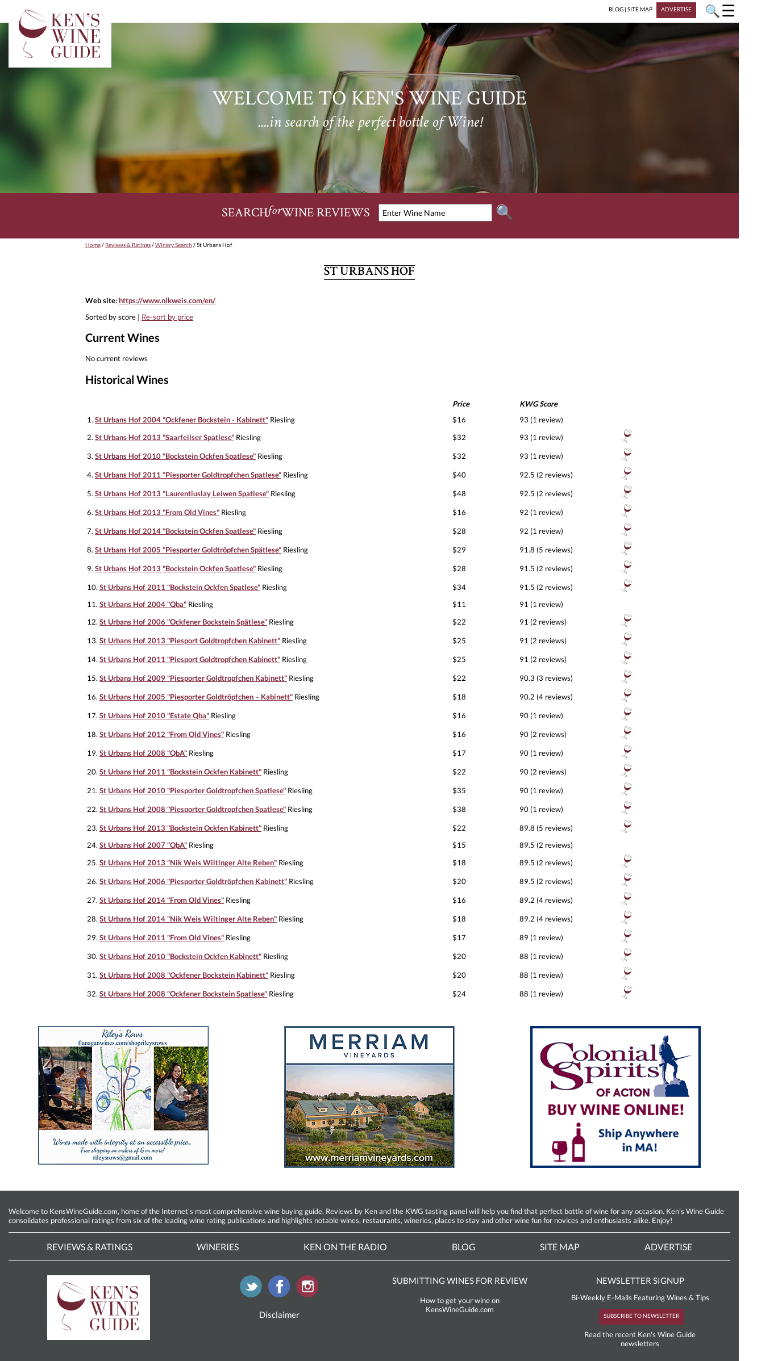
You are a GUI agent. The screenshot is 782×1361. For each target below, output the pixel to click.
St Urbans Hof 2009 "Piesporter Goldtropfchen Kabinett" (193, 677)
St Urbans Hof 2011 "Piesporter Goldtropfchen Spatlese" (188, 474)
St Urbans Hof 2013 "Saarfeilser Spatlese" (164, 437)
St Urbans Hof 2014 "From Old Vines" (161, 899)
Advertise (668, 1246)
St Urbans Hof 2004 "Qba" (142, 604)
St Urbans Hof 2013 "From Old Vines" (157, 512)
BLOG (616, 9)
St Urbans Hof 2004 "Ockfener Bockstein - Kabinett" (181, 419)
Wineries (218, 1246)
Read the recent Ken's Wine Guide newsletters (640, 1339)
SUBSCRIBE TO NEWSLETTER (641, 1315)
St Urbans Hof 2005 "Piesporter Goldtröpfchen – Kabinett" (196, 696)
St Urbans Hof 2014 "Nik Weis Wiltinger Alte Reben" (188, 918)
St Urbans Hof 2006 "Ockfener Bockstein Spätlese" (183, 621)
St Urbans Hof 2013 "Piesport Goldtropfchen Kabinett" (189, 640)
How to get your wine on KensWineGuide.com (460, 1305)
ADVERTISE (676, 9)
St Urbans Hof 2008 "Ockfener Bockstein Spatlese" (183, 993)
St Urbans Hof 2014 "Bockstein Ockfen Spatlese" (175, 530)
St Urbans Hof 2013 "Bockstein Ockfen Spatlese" (175, 568)
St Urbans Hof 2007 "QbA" (143, 844)
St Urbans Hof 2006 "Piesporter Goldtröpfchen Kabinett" (193, 881)
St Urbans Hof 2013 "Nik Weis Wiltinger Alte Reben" (188, 862)
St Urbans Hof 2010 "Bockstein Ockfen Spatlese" (175, 455)
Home (93, 244)
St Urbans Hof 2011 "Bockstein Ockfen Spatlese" (179, 587)
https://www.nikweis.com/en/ (167, 300)
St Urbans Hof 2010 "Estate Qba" (154, 715)
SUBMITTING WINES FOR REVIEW (459, 1280)
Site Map (560, 1246)
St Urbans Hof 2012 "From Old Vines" (161, 734)
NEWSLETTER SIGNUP (640, 1280)
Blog (464, 1246)
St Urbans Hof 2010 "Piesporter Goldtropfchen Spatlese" (192, 790)
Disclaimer (279, 1314)
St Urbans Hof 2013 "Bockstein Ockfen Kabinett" (180, 827)
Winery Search (173, 244)
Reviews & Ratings (128, 244)
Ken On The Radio (345, 1246)
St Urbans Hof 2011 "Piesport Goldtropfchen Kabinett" (189, 659)
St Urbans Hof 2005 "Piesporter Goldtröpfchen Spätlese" (188, 549)
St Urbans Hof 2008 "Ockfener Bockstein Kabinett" (183, 974)
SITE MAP (639, 9)
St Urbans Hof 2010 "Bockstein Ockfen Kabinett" (180, 956)
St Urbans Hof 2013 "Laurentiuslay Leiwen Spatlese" (182, 493)
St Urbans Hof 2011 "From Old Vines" (161, 937)
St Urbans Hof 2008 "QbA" (143, 752)
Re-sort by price (167, 316)
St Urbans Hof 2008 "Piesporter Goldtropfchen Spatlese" (192, 809)
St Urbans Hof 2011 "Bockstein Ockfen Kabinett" (180, 771)
